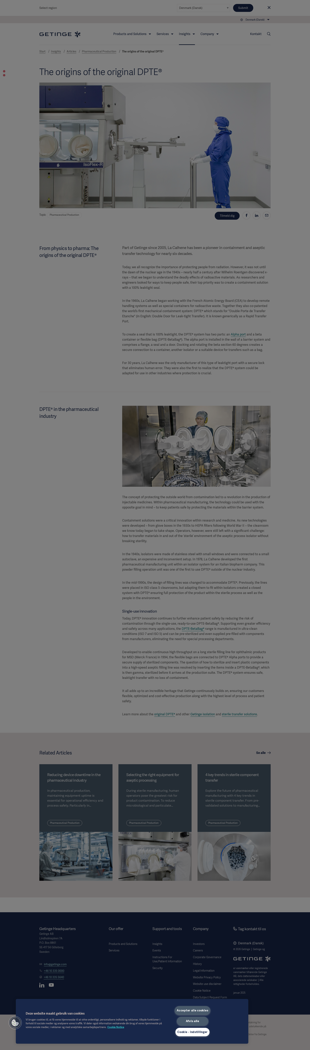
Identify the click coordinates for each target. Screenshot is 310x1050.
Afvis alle (192, 1021)
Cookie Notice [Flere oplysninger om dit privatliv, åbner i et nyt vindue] (115, 1027)
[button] (15, 1022)
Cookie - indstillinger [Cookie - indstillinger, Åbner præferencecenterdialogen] (192, 1032)
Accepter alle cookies (192, 1010)
